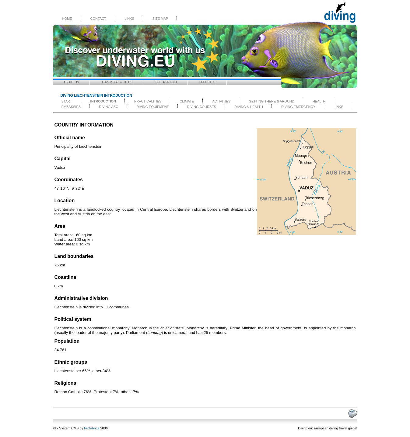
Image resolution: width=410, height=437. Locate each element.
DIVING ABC (108, 107)
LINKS (338, 107)
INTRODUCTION (103, 101)
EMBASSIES (71, 107)
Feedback (207, 82)
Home (67, 18)
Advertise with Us (117, 82)
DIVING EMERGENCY (298, 107)
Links (129, 18)
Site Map (160, 18)
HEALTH (319, 101)
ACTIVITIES (221, 101)
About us (71, 82)
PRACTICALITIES (147, 101)
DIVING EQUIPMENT (152, 107)
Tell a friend (166, 82)
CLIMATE (187, 101)
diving (333, 428)
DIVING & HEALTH (248, 107)
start (66, 101)
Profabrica (91, 428)
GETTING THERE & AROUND (271, 101)
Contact (98, 18)
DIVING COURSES (201, 107)
